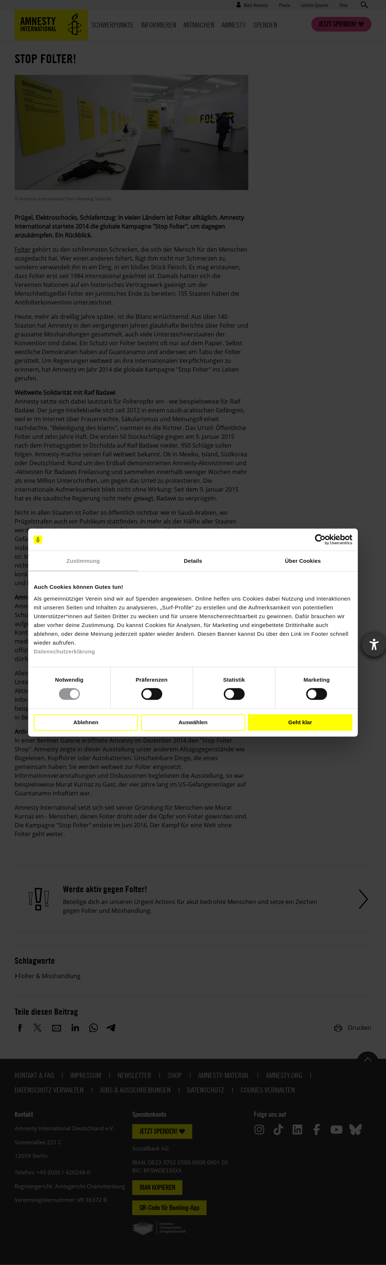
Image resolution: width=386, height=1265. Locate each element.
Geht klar (300, 722)
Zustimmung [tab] (83, 561)
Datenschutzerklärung (64, 651)
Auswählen (192, 722)
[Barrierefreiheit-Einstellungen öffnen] (374, 644)
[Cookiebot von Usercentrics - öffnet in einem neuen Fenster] (320, 539)
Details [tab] (193, 561)
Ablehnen (85, 722)
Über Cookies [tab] (303, 561)
